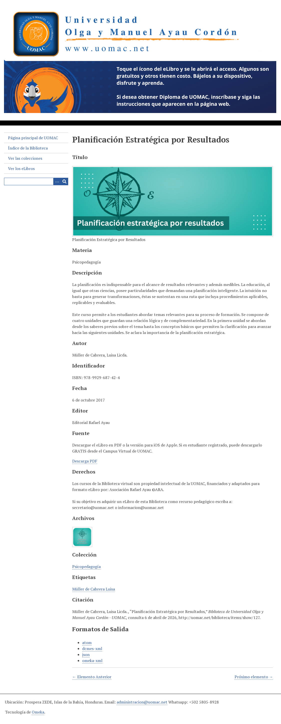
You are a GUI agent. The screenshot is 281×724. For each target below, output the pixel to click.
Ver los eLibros (21, 168)
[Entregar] (64, 181)
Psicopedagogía (86, 566)
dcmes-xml (92, 648)
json (86, 654)
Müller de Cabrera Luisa (93, 589)
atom (87, 642)
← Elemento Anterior (91, 677)
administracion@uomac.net (142, 702)
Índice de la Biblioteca (28, 148)
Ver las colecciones (25, 158)
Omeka (38, 712)
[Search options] (57, 181)
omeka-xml (92, 660)
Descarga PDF (84, 461)
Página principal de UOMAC (33, 137)
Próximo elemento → (254, 677)
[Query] (36, 181)
